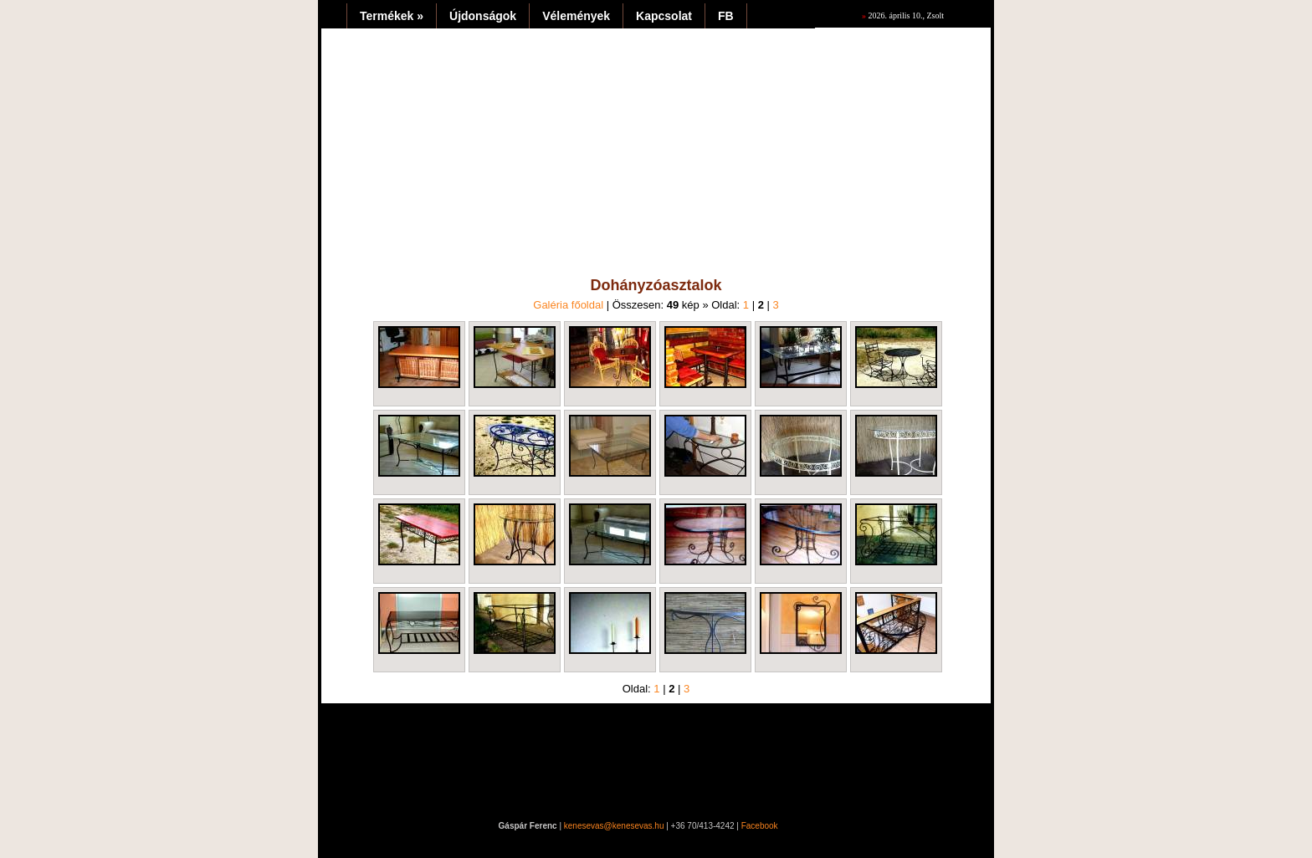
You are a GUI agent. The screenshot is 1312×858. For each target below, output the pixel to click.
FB (726, 16)
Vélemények (576, 16)
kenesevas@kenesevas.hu (614, 825)
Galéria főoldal (568, 305)
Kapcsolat (664, 16)
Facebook (759, 825)
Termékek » (391, 16)
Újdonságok (482, 16)
